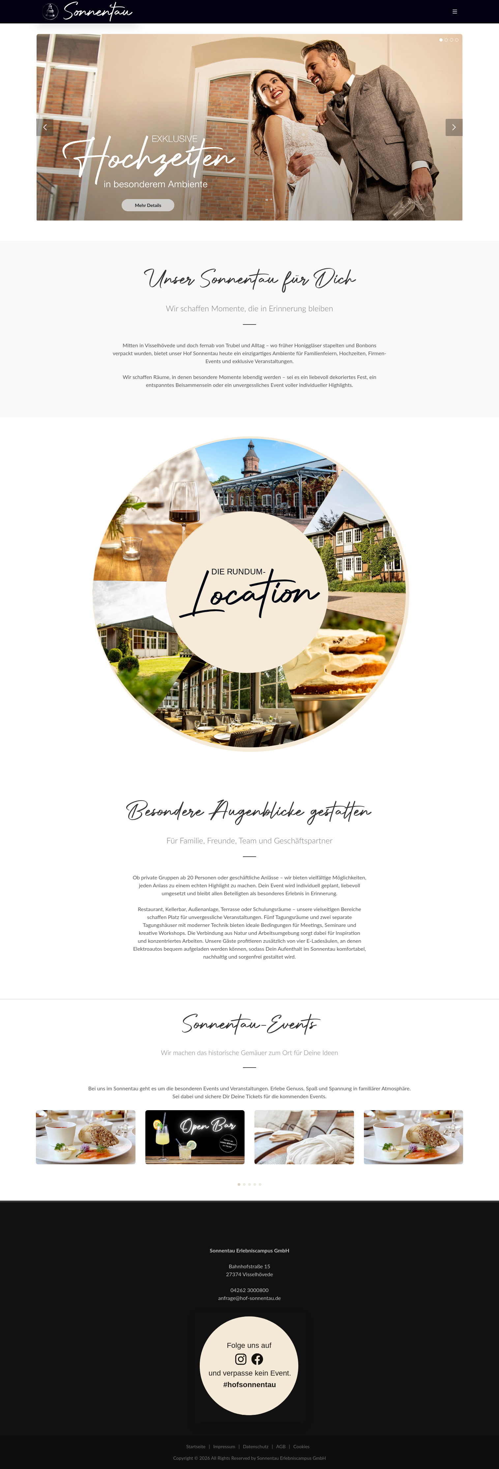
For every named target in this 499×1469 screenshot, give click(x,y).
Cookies (301, 1446)
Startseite (196, 1446)
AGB (281, 1446)
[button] (239, 1184)
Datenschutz (255, 1446)
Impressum (224, 1446)
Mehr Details (148, 205)
